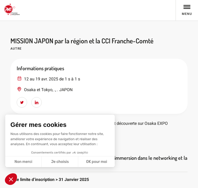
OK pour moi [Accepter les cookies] (96, 162)
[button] (11, 179)
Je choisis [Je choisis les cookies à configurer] (60, 162)
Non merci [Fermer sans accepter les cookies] (23, 162)
